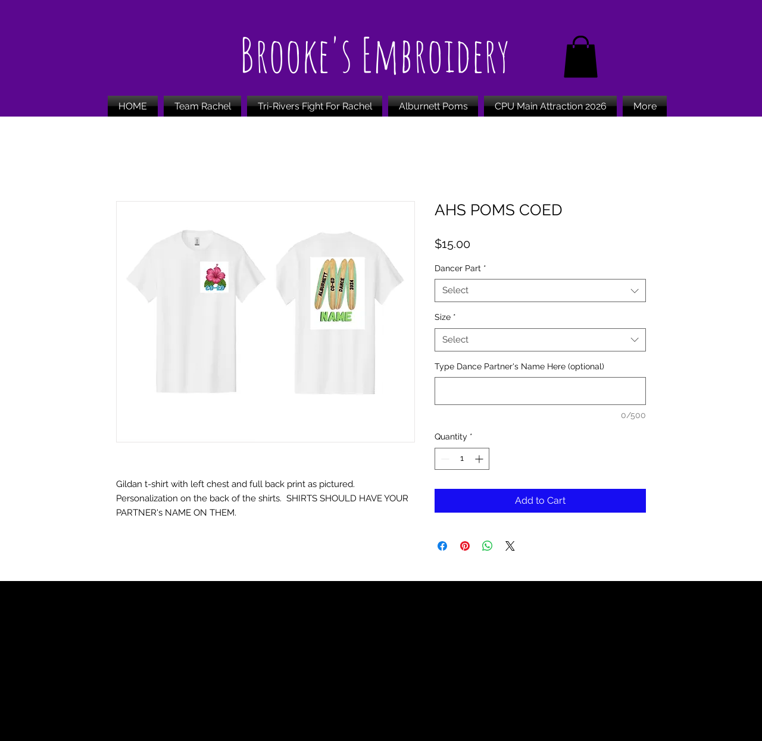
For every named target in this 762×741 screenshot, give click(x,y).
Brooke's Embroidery (374, 54)
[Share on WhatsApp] (487, 546)
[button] (580, 57)
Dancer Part (460, 268)
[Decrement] (443, 458)
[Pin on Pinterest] (465, 546)
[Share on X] (510, 546)
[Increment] (480, 458)
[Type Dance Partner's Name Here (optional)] (540, 391)
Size (445, 317)
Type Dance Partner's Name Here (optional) (519, 366)
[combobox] (540, 290)
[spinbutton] (462, 458)
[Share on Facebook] (442, 546)
